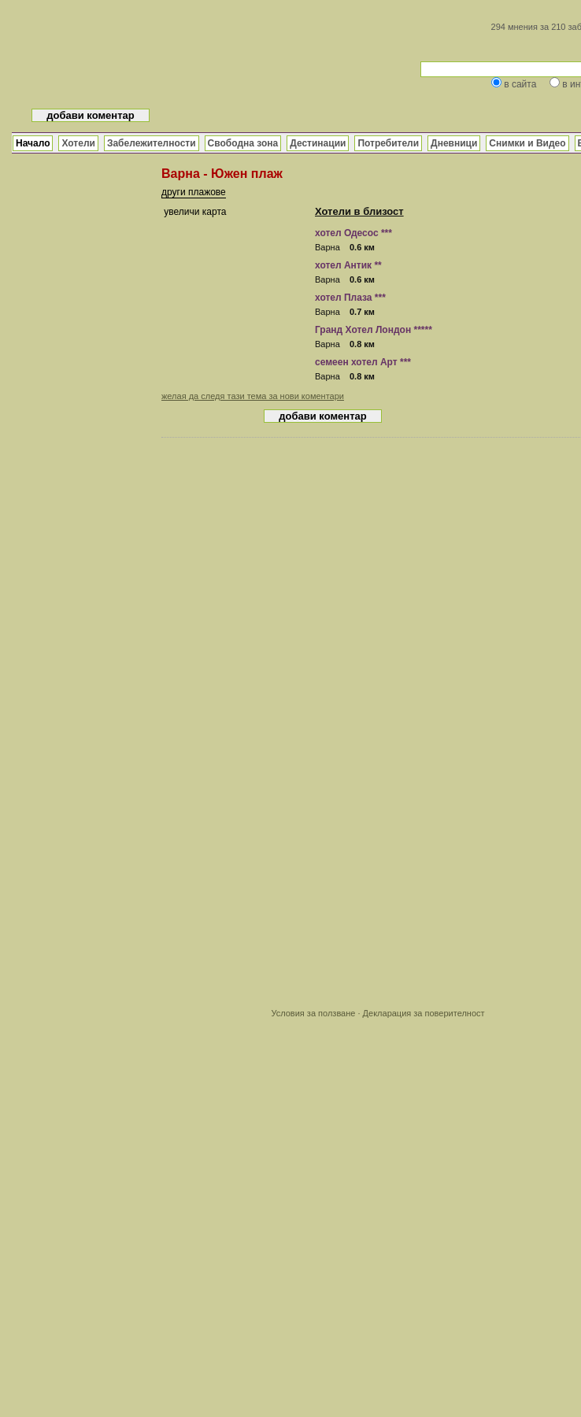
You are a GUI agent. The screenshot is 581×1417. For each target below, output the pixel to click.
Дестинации (318, 143)
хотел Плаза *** (350, 297)
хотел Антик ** (348, 265)
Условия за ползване (313, 1013)
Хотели (77, 143)
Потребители (388, 143)
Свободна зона (243, 143)
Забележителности (151, 143)
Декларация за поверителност (424, 1013)
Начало (33, 143)
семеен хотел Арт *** (363, 362)
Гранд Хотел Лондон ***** (373, 329)
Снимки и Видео (527, 143)
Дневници (454, 143)
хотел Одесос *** (353, 233)
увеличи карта (195, 211)
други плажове (193, 192)
